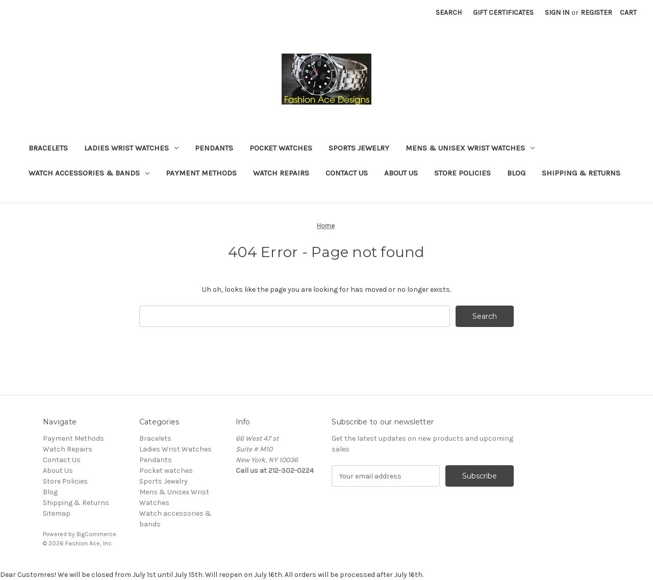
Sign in (557, 12)
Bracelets (48, 148)
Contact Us (346, 173)
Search (449, 12)
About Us (401, 173)
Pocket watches (280, 148)
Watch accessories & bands (89, 173)
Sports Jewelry (359, 148)
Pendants (214, 148)
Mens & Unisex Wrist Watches (470, 148)
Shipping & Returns (581, 173)
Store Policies (462, 173)
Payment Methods (201, 173)
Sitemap (56, 513)
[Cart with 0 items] (628, 12)
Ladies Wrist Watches (131, 148)
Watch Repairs (281, 173)
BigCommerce (96, 534)
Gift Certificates (503, 12)
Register (596, 12)
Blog (516, 173)
